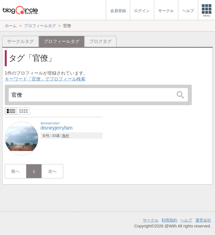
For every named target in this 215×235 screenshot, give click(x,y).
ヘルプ (186, 220)
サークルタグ (20, 41)
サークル (150, 220)
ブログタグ (100, 41)
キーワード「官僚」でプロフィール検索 (45, 79)
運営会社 (203, 220)
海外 (65, 135)
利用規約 (169, 220)
